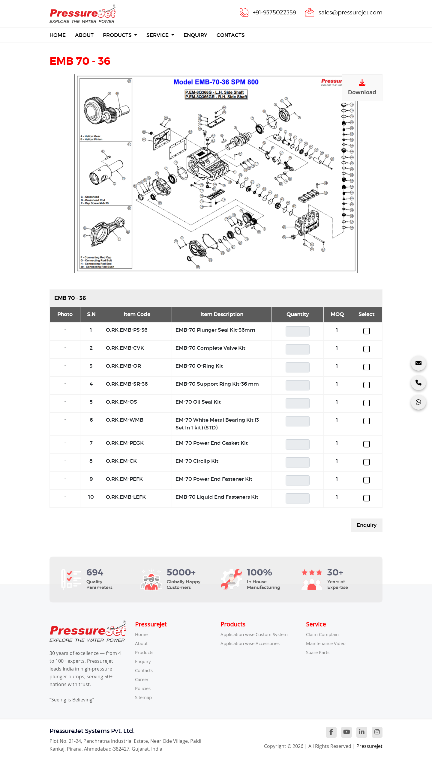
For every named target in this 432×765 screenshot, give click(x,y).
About (84, 35)
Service (158, 35)
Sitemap (144, 697)
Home (58, 34)
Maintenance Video (328, 643)
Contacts (231, 35)
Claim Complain (323, 634)
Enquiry (195, 35)
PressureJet (369, 746)
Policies (143, 688)
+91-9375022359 (270, 12)
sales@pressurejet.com (348, 12)
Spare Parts (319, 652)
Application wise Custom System (257, 634)
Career (142, 679)
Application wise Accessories (252, 643)
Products (118, 35)
